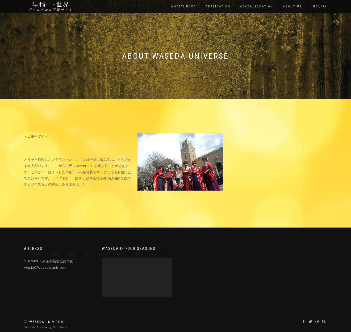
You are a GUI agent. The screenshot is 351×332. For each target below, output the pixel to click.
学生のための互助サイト (51, 10)
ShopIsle (30, 327)
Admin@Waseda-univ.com (45, 267)
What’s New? (183, 6)
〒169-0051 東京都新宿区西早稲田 (50, 261)
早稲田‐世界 (51, 4)
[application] (137, 277)
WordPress (60, 327)
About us (292, 6)
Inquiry (319, 6)
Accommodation (256, 6)
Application (218, 6)
